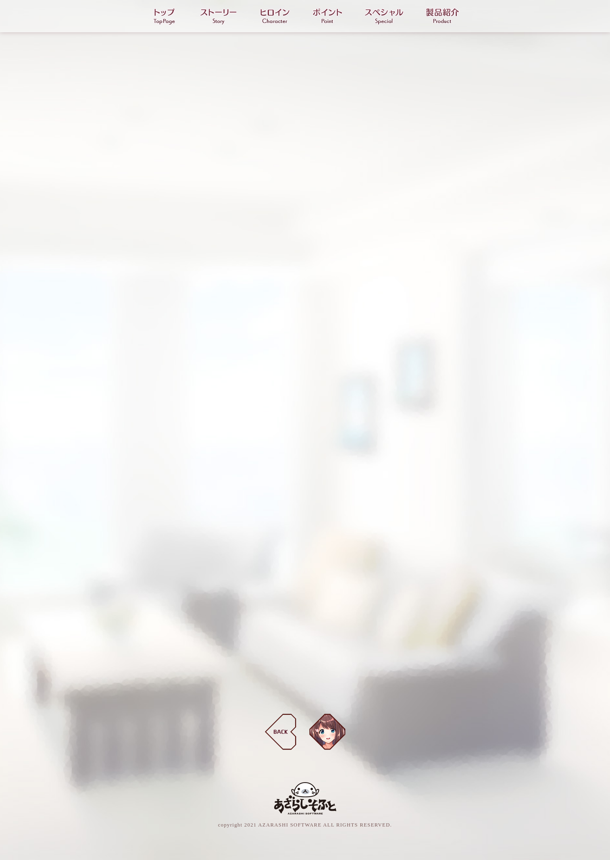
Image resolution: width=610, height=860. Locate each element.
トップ (164, 16)
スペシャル (384, 16)
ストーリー (218, 16)
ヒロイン (275, 16)
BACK (280, 732)
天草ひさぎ (327, 732)
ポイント (327, 16)
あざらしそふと (305, 798)
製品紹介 (442, 16)
